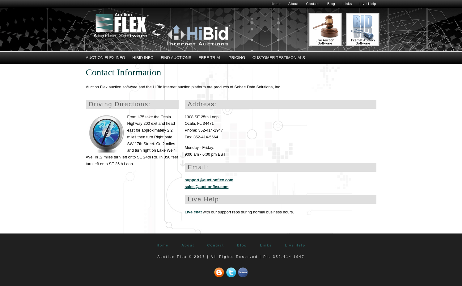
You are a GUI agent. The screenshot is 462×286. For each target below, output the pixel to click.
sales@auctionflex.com (207, 186)
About (293, 4)
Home (276, 4)
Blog (331, 4)
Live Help (367, 4)
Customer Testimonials (278, 57)
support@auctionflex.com (209, 180)
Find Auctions (176, 57)
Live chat (193, 212)
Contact (313, 4)
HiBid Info (142, 57)
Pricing (237, 57)
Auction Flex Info (105, 57)
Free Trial (210, 57)
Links (347, 4)
